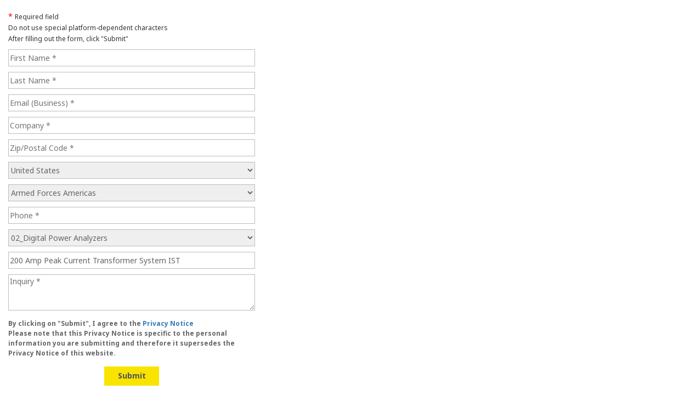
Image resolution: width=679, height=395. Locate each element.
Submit (132, 375)
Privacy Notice (168, 323)
